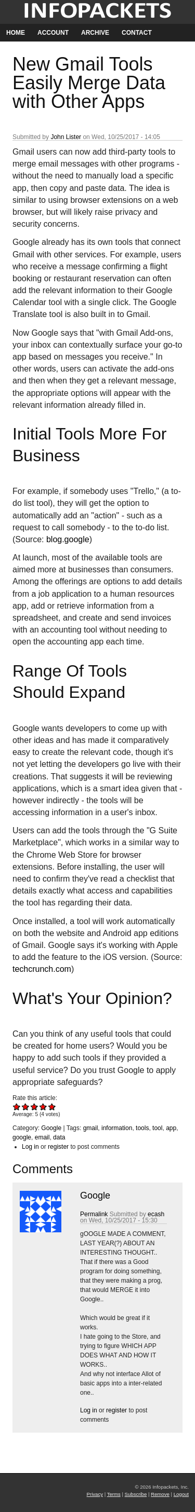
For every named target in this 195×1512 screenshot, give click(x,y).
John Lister (65, 137)
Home (15, 32)
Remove (160, 1494)
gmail (90, 1128)
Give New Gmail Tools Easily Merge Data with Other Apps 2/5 (25, 1106)
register (58, 1146)
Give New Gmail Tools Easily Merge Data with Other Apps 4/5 (43, 1106)
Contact (137, 32)
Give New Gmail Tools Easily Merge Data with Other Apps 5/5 (52, 1106)
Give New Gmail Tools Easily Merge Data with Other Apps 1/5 (16, 1106)
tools (142, 1128)
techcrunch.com (41, 969)
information (116, 1128)
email (42, 1137)
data (59, 1137)
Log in (30, 1146)
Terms (114, 1494)
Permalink (94, 1214)
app (171, 1128)
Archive (95, 32)
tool (157, 1128)
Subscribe (136, 1494)
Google (51, 1128)
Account (53, 32)
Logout (181, 1494)
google (21, 1137)
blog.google (67, 539)
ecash (156, 1214)
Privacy (95, 1494)
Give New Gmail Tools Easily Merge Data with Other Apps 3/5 (34, 1106)
